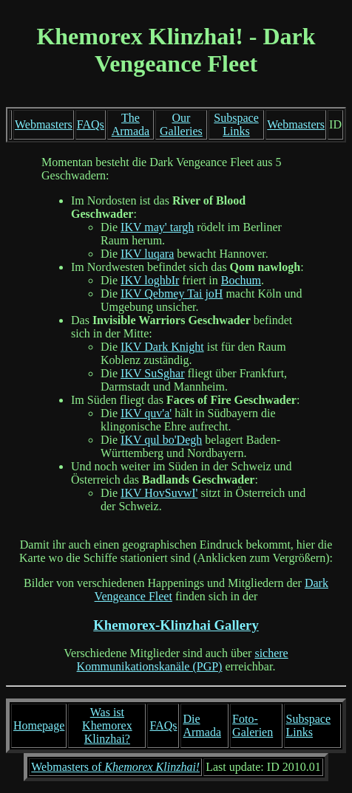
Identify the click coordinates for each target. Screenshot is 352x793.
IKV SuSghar (152, 373)
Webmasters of (115, 767)
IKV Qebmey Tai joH (172, 293)
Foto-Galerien (252, 725)
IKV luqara (147, 253)
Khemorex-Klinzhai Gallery (176, 625)
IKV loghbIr (150, 280)
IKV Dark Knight (162, 346)
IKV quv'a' (146, 413)
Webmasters (43, 124)
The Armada (131, 124)
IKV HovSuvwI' (159, 493)
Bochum (241, 280)
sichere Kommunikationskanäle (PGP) (182, 660)
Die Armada (202, 725)
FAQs (90, 124)
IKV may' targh (157, 227)
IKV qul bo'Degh (161, 439)
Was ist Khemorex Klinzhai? (107, 725)
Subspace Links (236, 124)
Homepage (38, 725)
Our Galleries (181, 124)
